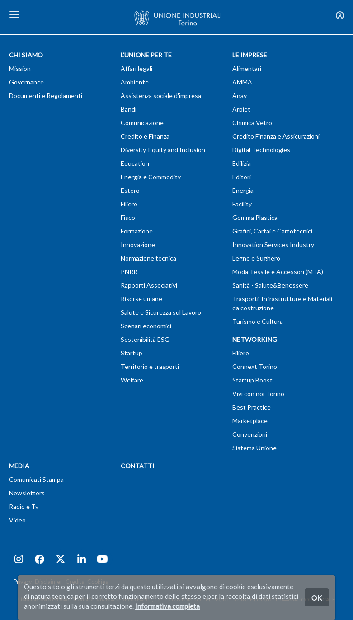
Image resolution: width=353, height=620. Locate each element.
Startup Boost (252, 380)
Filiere (129, 204)
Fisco (128, 217)
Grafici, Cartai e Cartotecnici (272, 231)
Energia (243, 190)
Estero (130, 190)
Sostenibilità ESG (145, 339)
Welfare (132, 380)
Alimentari (246, 68)
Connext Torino (254, 366)
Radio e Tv (23, 506)
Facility (242, 204)
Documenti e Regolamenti (45, 95)
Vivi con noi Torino (258, 393)
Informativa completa (167, 606)
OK (316, 597)
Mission (20, 68)
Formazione (137, 231)
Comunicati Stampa (36, 479)
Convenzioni (249, 434)
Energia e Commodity (151, 177)
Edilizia (241, 163)
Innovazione (138, 244)
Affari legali (136, 68)
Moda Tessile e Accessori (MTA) (277, 271)
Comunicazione (142, 122)
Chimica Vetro (252, 122)
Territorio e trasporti (150, 366)
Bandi (128, 109)
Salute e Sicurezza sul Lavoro (161, 312)
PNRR (129, 271)
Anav (239, 95)
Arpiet (241, 109)
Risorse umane (141, 299)
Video (17, 520)
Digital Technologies (261, 150)
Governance (26, 82)
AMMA (242, 82)
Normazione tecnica (148, 258)
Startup (131, 353)
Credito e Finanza (145, 136)
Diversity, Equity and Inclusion (163, 150)
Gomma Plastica (255, 217)
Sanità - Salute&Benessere (270, 285)
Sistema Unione (254, 448)
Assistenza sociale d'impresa (161, 95)
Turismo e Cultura (257, 321)
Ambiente (135, 82)
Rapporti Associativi (149, 285)
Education (135, 163)
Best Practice (251, 407)
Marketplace (250, 420)
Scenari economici (146, 326)
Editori (241, 177)
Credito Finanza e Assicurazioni (276, 136)
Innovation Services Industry (273, 244)
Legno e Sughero (256, 258)
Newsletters (27, 493)
